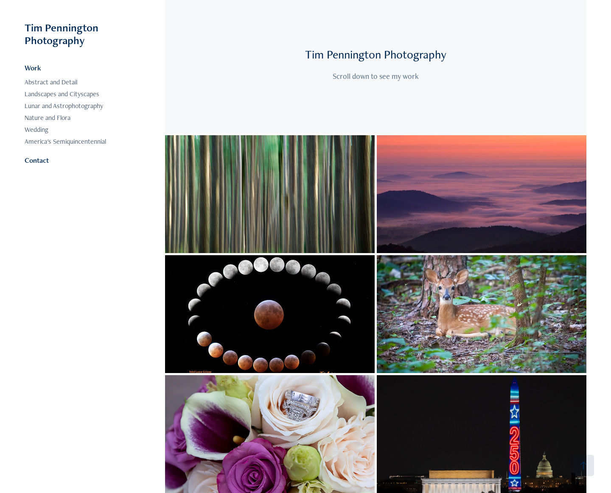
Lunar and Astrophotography (64, 105)
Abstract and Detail (51, 82)
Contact (37, 160)
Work (33, 67)
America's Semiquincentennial (65, 141)
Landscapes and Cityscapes (62, 93)
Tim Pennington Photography (63, 33)
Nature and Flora (47, 117)
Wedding (36, 129)
